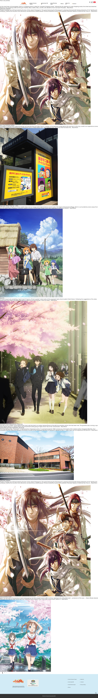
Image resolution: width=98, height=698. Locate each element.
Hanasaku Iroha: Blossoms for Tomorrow (11, 424)
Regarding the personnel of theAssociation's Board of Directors (18, 687)
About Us (82, 679)
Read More (70, 7)
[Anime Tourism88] (23, 3)
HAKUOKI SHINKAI (5, 9)
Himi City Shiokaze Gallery (7, 125)
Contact (74, 3)
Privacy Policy (83, 684)
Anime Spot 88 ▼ (44, 3)
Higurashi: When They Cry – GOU (9, 206)
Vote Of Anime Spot (53, 3)
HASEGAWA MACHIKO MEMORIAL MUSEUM (12, 428)
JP (91, 2)
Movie (61, 3)
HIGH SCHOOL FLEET (6, 597)
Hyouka (2, 298)
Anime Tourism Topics (32, 3)
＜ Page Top (96, 693)
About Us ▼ (67, 3)
